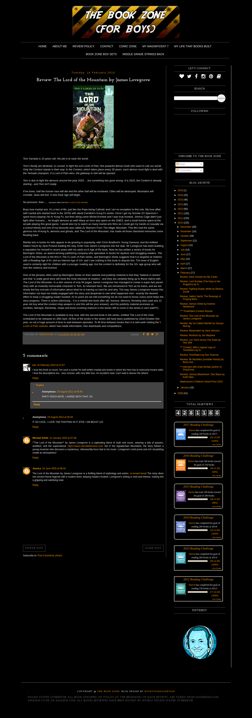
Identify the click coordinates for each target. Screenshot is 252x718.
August (185, 245)
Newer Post (34, 548)
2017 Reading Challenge (198, 424)
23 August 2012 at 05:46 (69, 391)
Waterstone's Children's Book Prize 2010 (201, 381)
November (186, 231)
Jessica (36, 468)
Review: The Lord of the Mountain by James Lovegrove (199, 317)
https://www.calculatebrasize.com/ (85, 446)
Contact (106, 46)
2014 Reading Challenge (198, 517)
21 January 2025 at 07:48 (63, 438)
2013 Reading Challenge (198, 548)
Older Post (153, 548)
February (186, 272)
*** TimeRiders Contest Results (196, 311)
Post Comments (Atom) (49, 555)
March (184, 268)
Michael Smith (40, 438)
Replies (40, 385)
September (187, 240)
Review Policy (83, 46)
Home (42, 46)
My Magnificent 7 (155, 46)
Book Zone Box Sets (101, 54)
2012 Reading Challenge (198, 579)
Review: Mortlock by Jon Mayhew (197, 335)
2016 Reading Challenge (198, 455)
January (185, 387)
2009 (181, 393)
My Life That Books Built (192, 46)
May (183, 259)
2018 (181, 190)
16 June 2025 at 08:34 (54, 468)
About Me (60, 46)
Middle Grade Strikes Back (143, 54)
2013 (181, 209)
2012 (181, 213)
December (186, 226)
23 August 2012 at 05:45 (60, 417)
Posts (180, 164)
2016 (181, 195)
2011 (181, 218)
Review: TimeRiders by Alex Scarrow (199, 354)
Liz (34, 365)
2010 (181, 222)
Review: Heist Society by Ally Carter (199, 277)
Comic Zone (128, 46)
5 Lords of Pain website (78, 202)
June (183, 254)
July (183, 249)
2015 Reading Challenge (198, 486)
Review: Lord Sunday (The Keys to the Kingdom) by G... (200, 283)
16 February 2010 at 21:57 (51, 365)
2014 (181, 204)
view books (216, 444)
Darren (192, 430)
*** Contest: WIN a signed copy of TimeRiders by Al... (197, 349)
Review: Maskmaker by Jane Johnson (200, 330)
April (183, 263)
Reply (35, 378)
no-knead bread (138, 473)
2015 (181, 199)
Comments (183, 170)
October (185, 236)
